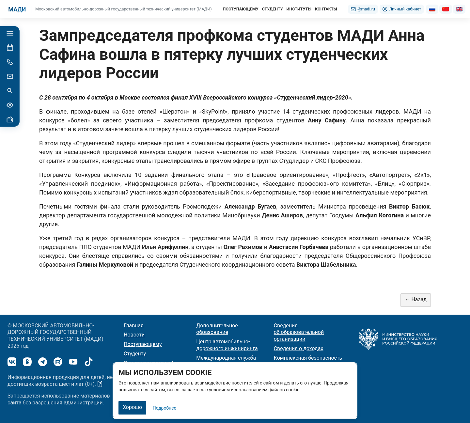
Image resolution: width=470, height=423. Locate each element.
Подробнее (164, 408)
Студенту (135, 354)
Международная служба (226, 358)
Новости (134, 335)
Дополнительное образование (217, 329)
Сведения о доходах (298, 348)
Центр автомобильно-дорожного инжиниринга (227, 345)
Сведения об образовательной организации (299, 332)
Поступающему (143, 344)
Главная (134, 325)
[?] (99, 384)
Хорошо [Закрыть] (132, 407)
